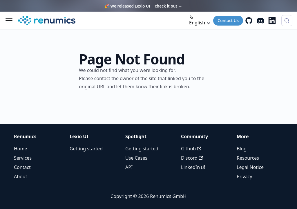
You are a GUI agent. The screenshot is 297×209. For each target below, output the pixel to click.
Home (20, 148)
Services (23, 158)
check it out (168, 6)
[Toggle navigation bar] (9, 20)
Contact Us (228, 20)
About (20, 176)
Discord (192, 158)
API (129, 167)
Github (191, 148)
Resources (248, 158)
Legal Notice (250, 167)
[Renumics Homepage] (46, 20)
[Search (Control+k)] (286, 20)
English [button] (197, 20)
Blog (242, 148)
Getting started (86, 148)
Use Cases (136, 158)
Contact (22, 167)
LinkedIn (193, 167)
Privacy (244, 176)
